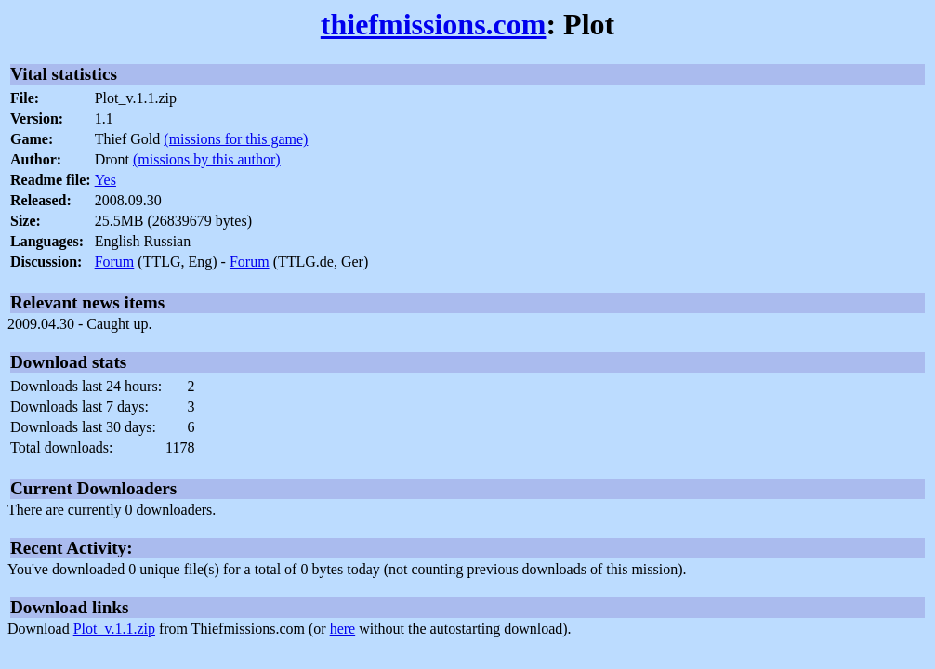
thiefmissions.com (434, 24)
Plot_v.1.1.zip (114, 628)
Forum (115, 261)
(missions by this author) (207, 159)
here (343, 628)
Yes (105, 180)
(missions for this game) (236, 139)
